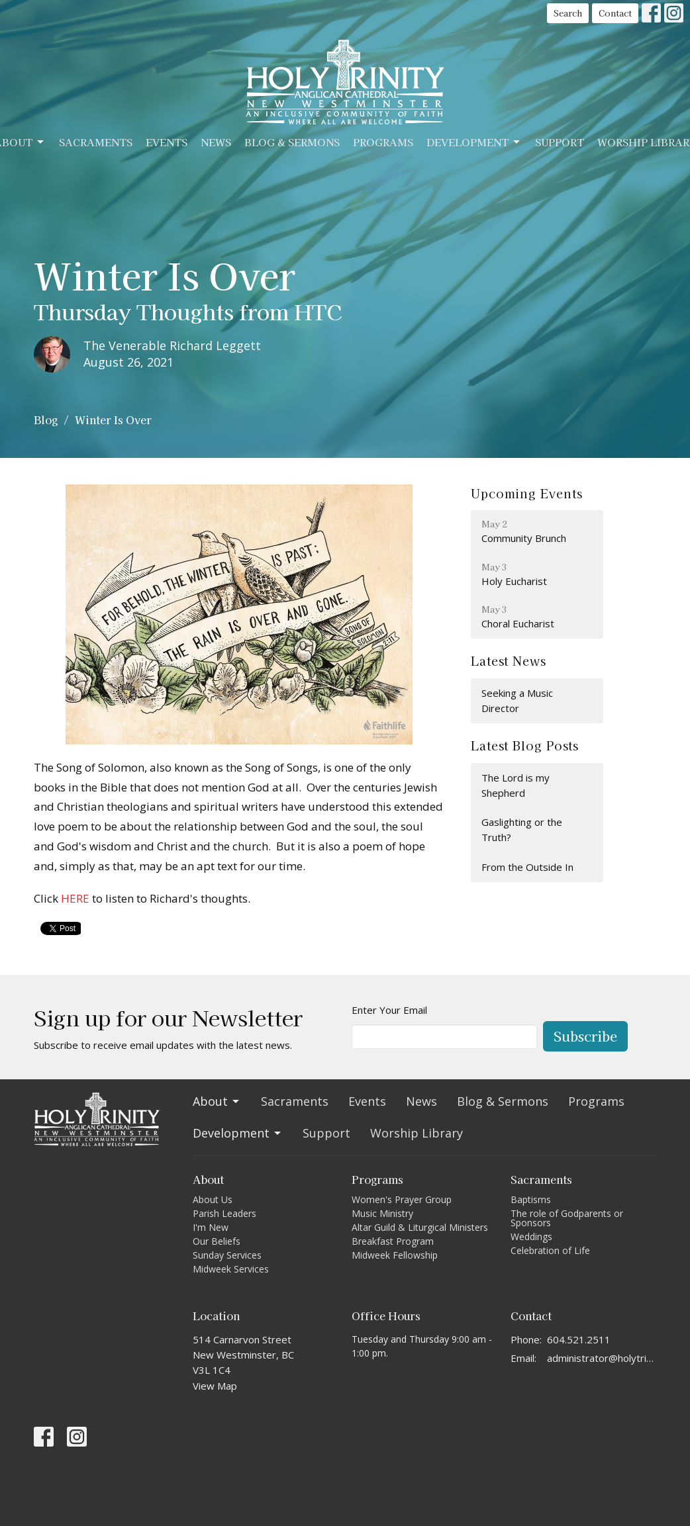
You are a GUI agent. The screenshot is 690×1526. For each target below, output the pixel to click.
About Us (212, 1199)
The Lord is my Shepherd (515, 785)
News (216, 142)
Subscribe (585, 1036)
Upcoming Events (527, 493)
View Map (215, 1385)
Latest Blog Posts (525, 745)
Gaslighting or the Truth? (521, 829)
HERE (75, 898)
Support (559, 142)
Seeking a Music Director (517, 700)
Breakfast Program (393, 1241)
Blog (46, 419)
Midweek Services (231, 1269)
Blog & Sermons (292, 142)
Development (474, 142)
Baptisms (531, 1199)
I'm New (210, 1227)
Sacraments (95, 142)
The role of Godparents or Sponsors (567, 1218)
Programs (383, 142)
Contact (615, 13)
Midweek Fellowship (395, 1255)
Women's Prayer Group (402, 1199)
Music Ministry (382, 1213)
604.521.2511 (579, 1339)
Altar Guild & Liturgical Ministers (420, 1227)
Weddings (531, 1236)
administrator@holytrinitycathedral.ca (601, 1358)
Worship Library (416, 1133)
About (217, 1101)
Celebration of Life (550, 1250)
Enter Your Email (389, 1009)
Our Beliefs (216, 1241)
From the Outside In (527, 867)
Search (568, 13)
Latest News (508, 660)
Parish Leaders (224, 1213)
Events (166, 142)
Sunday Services (227, 1255)
